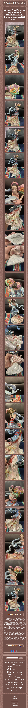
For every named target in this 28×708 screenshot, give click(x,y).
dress (17, 665)
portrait (21, 662)
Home (14, 696)
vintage (19, 672)
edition (7, 662)
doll (9, 669)
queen (16, 682)
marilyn (19, 688)
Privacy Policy (14, 703)
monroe (12, 677)
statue (17, 690)
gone (21, 669)
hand (9, 682)
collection (9, 666)
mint (12, 687)
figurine (11, 672)
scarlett (16, 662)
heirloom (11, 664)
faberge (18, 677)
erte (14, 669)
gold (8, 688)
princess (14, 684)
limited (10, 675)
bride (12, 662)
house (7, 685)
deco (15, 675)
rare (12, 690)
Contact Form (14, 701)
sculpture (16, 666)
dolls (12, 682)
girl (21, 682)
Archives (15, 698)
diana (22, 685)
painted (20, 665)
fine (18, 669)
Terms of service (15, 705)
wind (21, 666)
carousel (20, 675)
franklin (9, 679)
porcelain (19, 679)
